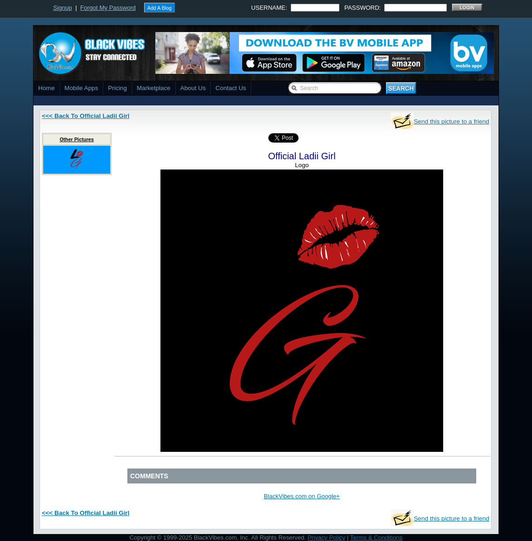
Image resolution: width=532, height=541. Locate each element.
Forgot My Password (108, 7)
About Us (193, 88)
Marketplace (154, 88)
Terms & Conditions (376, 537)
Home (46, 88)
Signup (62, 7)
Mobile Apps (82, 88)
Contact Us (230, 88)
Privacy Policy (326, 537)
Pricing (117, 88)
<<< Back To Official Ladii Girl (85, 115)
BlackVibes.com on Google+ (301, 496)
